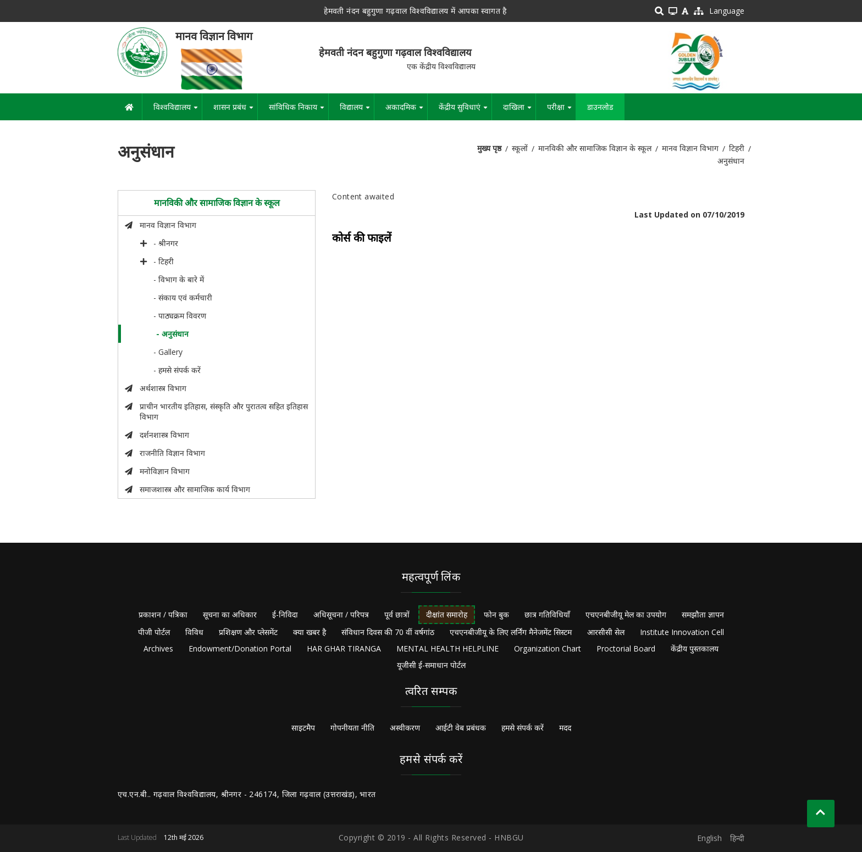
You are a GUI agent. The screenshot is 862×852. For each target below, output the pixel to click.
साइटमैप (303, 727)
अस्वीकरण (405, 727)
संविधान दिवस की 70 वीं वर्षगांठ (387, 632)
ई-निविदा (285, 614)
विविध (194, 632)
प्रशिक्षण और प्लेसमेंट (248, 632)
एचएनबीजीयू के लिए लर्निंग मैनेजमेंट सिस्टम (511, 632)
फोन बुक (496, 614)
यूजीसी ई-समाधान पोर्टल (431, 665)
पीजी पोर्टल (154, 632)
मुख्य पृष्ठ (489, 148)
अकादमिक (406, 111)
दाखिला (519, 111)
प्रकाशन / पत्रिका (163, 614)
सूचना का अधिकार (230, 614)
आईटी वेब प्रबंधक (460, 727)
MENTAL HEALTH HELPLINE (447, 648)
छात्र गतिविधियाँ (547, 614)
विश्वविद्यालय (177, 111)
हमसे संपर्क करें (522, 727)
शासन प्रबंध (235, 111)
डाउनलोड (600, 107)
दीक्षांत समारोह (446, 614)
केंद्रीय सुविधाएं (465, 111)
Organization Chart (547, 648)
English (709, 838)
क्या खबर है (309, 632)
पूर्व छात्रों (397, 614)
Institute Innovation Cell (682, 632)
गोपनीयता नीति (352, 727)
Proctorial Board (625, 648)
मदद (565, 727)
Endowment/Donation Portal (240, 648)
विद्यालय (357, 111)
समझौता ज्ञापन (703, 614)
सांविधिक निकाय (298, 111)
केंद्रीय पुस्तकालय (695, 648)
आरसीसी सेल (606, 632)
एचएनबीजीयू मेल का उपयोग (625, 614)
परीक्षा (561, 111)
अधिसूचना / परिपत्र (341, 614)
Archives (158, 648)
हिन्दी (737, 838)
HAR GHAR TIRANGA (344, 648)
